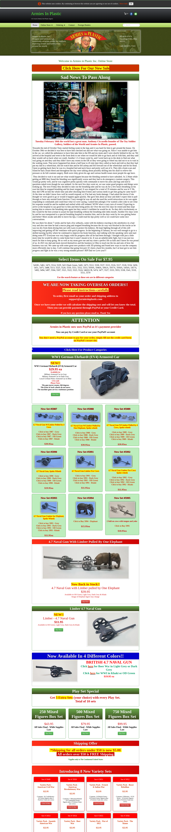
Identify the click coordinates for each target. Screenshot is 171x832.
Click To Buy (46, 803)
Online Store (47, 25)
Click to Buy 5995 (122, 526)
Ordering (60, 25)
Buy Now (85, 601)
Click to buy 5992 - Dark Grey (122, 480)
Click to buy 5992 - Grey (122, 477)
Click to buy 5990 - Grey (49, 476)
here (90, 666)
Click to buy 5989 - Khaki (122, 439)
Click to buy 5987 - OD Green (48, 436)
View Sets (55, 394)
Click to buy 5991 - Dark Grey (85, 478)
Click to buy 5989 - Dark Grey (122, 434)
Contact (72, 25)
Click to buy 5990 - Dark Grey (49, 478)
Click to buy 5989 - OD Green (122, 437)
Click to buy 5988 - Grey (85, 433)
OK (131, 4)
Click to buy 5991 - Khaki (85, 483)
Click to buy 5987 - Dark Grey (49, 434)
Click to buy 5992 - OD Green (122, 482)
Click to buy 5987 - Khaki (49, 439)
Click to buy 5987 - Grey (49, 432)
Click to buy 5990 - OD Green (48, 481)
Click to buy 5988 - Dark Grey (85, 435)
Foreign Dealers (84, 25)
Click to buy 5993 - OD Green (48, 528)
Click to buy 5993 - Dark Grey (49, 526)
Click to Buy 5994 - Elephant (85, 521)
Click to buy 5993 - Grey (49, 523)
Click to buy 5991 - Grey (85, 476)
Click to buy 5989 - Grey (122, 432)
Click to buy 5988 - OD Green (85, 437)
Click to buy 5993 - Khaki (49, 530)
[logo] (47, 15)
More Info (124, 4)
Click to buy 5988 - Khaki (85, 440)
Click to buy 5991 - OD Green (85, 480)
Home (35, 25)
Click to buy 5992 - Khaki (122, 484)
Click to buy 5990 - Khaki (49, 483)
